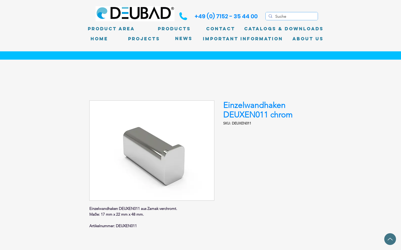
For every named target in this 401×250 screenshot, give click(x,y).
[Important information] (243, 39)
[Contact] (220, 29)
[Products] (174, 29)
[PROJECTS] (144, 39)
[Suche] (291, 16)
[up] (390, 239)
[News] (184, 38)
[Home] (99, 39)
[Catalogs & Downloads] (283, 29)
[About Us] (307, 39)
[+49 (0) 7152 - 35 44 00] (226, 16)
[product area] (111, 29)
